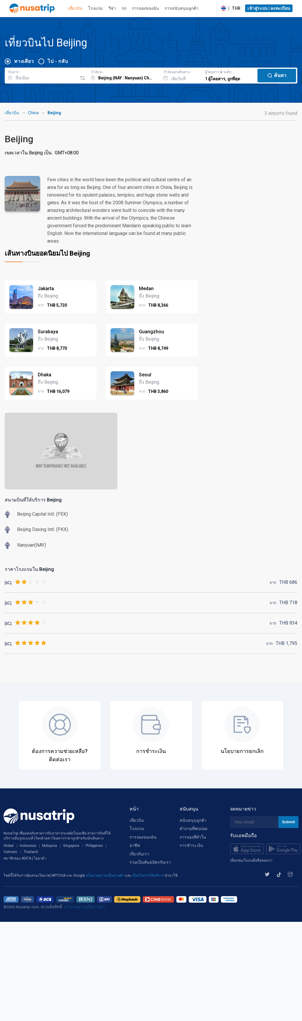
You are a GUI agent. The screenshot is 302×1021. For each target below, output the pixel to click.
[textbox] (41, 75)
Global (9, 846)
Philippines (94, 846)
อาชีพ (134, 845)
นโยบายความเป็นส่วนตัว (105, 875)
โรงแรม (95, 8)
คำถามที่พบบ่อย (193, 828)
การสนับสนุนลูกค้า (181, 8)
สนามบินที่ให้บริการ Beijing (33, 500)
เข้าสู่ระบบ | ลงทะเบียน (268, 8)
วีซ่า (112, 8)
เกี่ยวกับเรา (139, 854)
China (33, 112)
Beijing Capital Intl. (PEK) (42, 514)
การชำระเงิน (191, 845)
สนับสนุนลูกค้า (193, 820)
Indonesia (28, 846)
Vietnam (10, 852)
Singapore (71, 846)
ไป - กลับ (58, 61)
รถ (124, 8)
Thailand (31, 852)
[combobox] (41, 75)
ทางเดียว (24, 61)
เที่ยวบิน (75, 8)
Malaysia (49, 846)
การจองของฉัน (145, 8)
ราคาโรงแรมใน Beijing (29, 569)
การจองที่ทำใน (193, 837)
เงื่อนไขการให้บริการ (148, 875)
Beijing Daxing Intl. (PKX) (42, 529)
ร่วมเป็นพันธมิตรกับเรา (150, 862)
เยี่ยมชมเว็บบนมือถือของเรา (251, 860)
